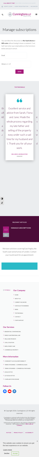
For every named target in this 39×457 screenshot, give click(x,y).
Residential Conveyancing (13, 331)
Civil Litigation (9, 342)
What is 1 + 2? (6, 64)
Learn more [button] (7, 450)
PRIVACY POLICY (18, 432)
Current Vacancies (20, 302)
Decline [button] (6, 453)
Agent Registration (21, 6)
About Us (18, 298)
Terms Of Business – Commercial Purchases (17, 368)
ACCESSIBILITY (29, 432)
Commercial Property (11, 349)
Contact (18, 316)
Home (16, 295)
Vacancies (34, 6)
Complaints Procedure (12, 379)
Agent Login (8, 6)
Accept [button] (15, 453)
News (16, 309)
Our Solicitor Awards (22, 305)
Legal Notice (9, 372)
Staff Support (19, 320)
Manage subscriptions (21, 228)
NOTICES (8, 432)
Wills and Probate (10, 339)
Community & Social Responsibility (15, 361)
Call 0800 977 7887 (9, 3)
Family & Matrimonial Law (12, 335)
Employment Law (10, 346)
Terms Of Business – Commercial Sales (16, 364)
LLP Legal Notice (10, 375)
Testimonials (19, 313)
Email (3, 55)
